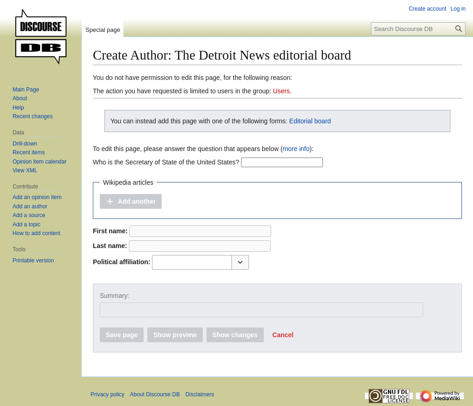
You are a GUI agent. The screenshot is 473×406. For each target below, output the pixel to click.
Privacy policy (107, 394)
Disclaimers (199, 394)
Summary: (114, 295)
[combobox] (192, 262)
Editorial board (310, 121)
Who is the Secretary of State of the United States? (166, 162)
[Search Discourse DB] (418, 29)
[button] (131, 201)
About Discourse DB (155, 394)
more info (296, 148)
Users (281, 91)
